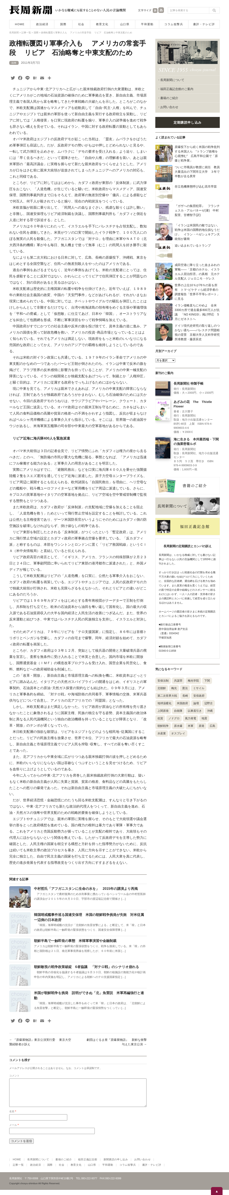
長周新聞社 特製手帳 (188, 383)
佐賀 (160, 718)
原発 (201, 725)
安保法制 (163, 680)
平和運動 (147, 24)
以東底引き (195, 710)
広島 (212, 725)
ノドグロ (174, 718)
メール (14, 1130)
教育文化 (102, 24)
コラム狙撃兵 (173, 24)
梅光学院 (193, 680)
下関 (207, 680)
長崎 (185, 695)
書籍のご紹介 (169, 98)
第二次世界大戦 (167, 695)
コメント (14, 1075)
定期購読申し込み (188, 122)
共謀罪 (178, 680)
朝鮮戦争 (163, 725)
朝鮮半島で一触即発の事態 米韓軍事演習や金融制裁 (75, 941)
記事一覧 (18, 1170)
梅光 (174, 688)
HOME (20, 24)
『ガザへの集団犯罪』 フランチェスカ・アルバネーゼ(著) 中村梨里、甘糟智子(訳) (197, 210)
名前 (12, 1116)
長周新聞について (172, 80)
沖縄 (210, 710)
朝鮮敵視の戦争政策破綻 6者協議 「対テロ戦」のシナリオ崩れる (86, 967)
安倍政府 (199, 695)
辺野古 (208, 703)
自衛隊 (178, 710)
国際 (63, 24)
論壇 (196, 703)
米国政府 (182, 703)
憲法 (185, 688)
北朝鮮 (161, 688)
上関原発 (163, 710)
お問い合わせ (169, 107)
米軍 (190, 725)
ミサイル (198, 688)
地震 (204, 718)
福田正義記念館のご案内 (176, 89)
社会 (81, 24)
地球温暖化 (164, 703)
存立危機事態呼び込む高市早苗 (196, 186)
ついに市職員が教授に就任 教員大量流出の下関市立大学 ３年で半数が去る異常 (197, 171)
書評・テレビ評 (204, 24)
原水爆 (178, 725)
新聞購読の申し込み (116, 1164)
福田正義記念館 (87, 1164)
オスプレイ (178, 733)
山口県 (125, 24)
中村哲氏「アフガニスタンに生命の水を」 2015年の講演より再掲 (86, 888)
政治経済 (42, 24)
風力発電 (190, 718)
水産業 (161, 733)
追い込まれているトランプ (193, 245)
